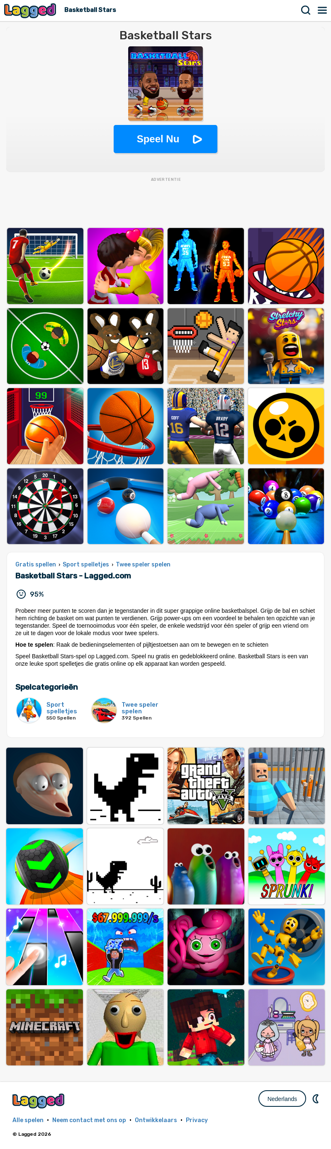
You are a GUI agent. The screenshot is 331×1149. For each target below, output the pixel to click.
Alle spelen (28, 1120)
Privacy (197, 1120)
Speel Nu (158, 138)
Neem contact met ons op (89, 1120)
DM (316, 1098)
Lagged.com (39, 1100)
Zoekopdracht (306, 10)
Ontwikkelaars (156, 1120)
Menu (322, 10)
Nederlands (282, 1099)
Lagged (31, 10)
